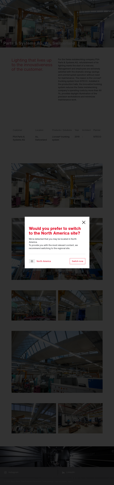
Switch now (77, 261)
